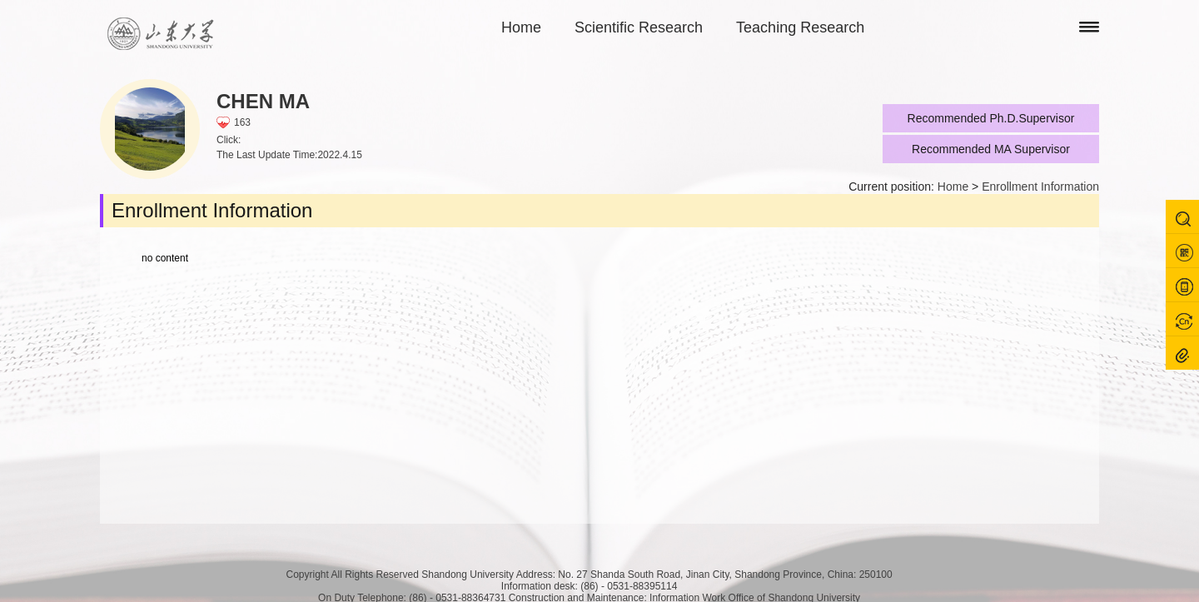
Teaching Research (800, 27)
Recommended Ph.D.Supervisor (991, 118)
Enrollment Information (1040, 186)
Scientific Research (639, 27)
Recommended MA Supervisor (991, 149)
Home (521, 27)
